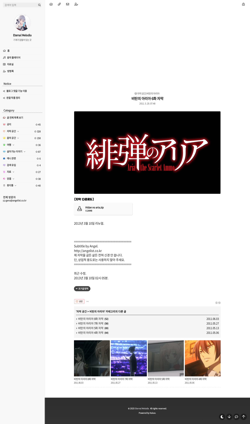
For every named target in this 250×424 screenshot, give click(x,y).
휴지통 (22, 185)
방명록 (10, 71)
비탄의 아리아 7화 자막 (90, 323)
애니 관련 (22, 158)
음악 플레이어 (13, 57)
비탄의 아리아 (96, 311)
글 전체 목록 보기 (13, 117)
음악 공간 (22, 138)
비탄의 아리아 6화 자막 (147, 98)
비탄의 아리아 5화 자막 (90, 328)
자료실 (10, 64)
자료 (22, 172)
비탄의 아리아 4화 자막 (90, 333)
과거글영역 (83, 288)
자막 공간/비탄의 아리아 (148, 93)
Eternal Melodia (142, 408)
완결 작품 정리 (13, 98)
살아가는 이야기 (22, 152)
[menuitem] (51, 4)
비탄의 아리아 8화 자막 (90, 319)
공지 (22, 124)
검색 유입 (22, 165)
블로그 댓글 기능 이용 (16, 91)
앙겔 (22, 179)
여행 (22, 145)
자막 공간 (82, 311)
